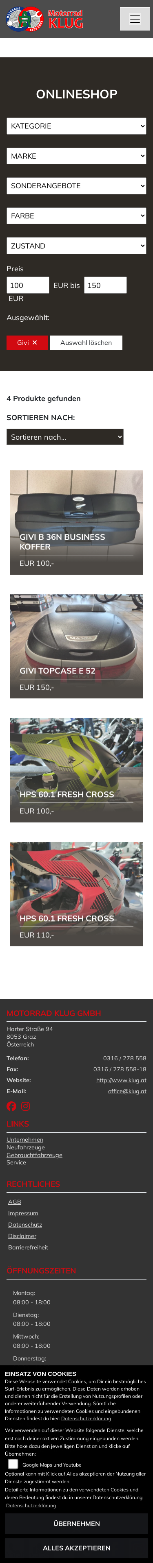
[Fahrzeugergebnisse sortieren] (65, 437)
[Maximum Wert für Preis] (105, 285)
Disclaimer (22, 1236)
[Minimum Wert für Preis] (28, 285)
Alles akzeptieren (77, 1548)
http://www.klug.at (121, 1080)
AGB (14, 1201)
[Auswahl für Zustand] (76, 245)
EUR (16, 298)
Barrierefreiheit (28, 1247)
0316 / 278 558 (124, 1058)
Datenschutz (25, 1224)
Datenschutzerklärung (86, 1418)
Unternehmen (25, 1139)
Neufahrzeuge (26, 1147)
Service (16, 1162)
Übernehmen (76, 1523)
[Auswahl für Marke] (76, 156)
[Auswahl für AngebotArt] (76, 185)
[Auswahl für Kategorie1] (76, 126)
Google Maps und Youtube (52, 1465)
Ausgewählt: (28, 317)
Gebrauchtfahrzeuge (34, 1155)
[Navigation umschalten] (135, 19)
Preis (15, 268)
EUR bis (66, 285)
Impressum (23, 1213)
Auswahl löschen (86, 342)
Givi (27, 342)
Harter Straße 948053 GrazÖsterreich (30, 1036)
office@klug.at (127, 1091)
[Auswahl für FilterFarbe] (76, 216)
